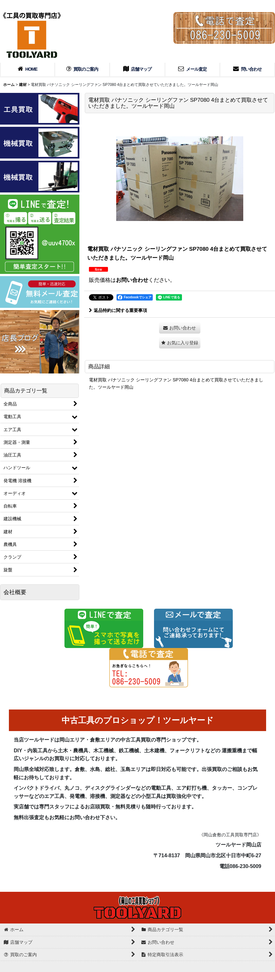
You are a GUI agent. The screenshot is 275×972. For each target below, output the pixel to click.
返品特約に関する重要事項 (118, 310)
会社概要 (14, 592)
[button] (179, 342)
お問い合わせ (132, 280)
